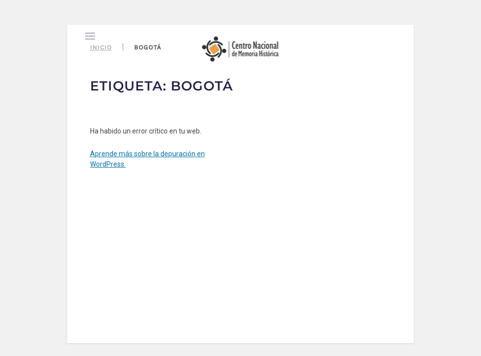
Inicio (101, 47)
